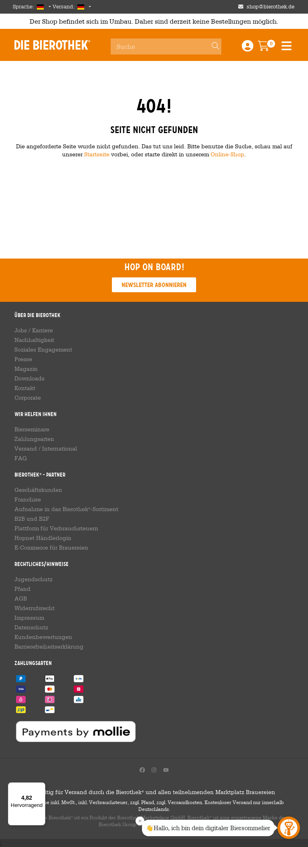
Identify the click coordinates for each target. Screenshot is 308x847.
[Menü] (40, 787)
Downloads (29, 378)
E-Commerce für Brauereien (51, 547)
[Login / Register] (247, 48)
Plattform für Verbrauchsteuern (56, 528)
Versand (25, 448)
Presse (23, 359)
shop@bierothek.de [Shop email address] (270, 7)
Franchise (27, 499)
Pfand (22, 589)
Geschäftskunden (38, 490)
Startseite (96, 154)
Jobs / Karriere (33, 330)
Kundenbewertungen (43, 637)
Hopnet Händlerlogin (42, 538)
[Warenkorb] (269, 48)
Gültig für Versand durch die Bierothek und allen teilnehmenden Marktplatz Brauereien (154, 792)
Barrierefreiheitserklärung (48, 646)
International (59, 448)
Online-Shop (227, 154)
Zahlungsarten (34, 439)
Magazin (26, 369)
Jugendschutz (33, 579)
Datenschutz (31, 627)
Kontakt (24, 388)
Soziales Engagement (43, 349)
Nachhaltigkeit (34, 340)
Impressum (29, 618)
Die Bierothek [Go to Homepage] (52, 45)
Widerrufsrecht (34, 608)
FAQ (20, 458)
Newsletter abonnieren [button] (154, 285)
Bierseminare (31, 429)
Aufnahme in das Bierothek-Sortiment (66, 509)
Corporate (27, 397)
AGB (20, 598)
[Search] (211, 46)
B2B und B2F (31, 518)
